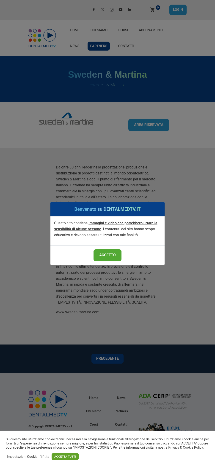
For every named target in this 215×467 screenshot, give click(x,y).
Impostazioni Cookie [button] (22, 457)
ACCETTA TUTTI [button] (65, 456)
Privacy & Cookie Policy (185, 447)
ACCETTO (107, 255)
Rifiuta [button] (44, 457)
